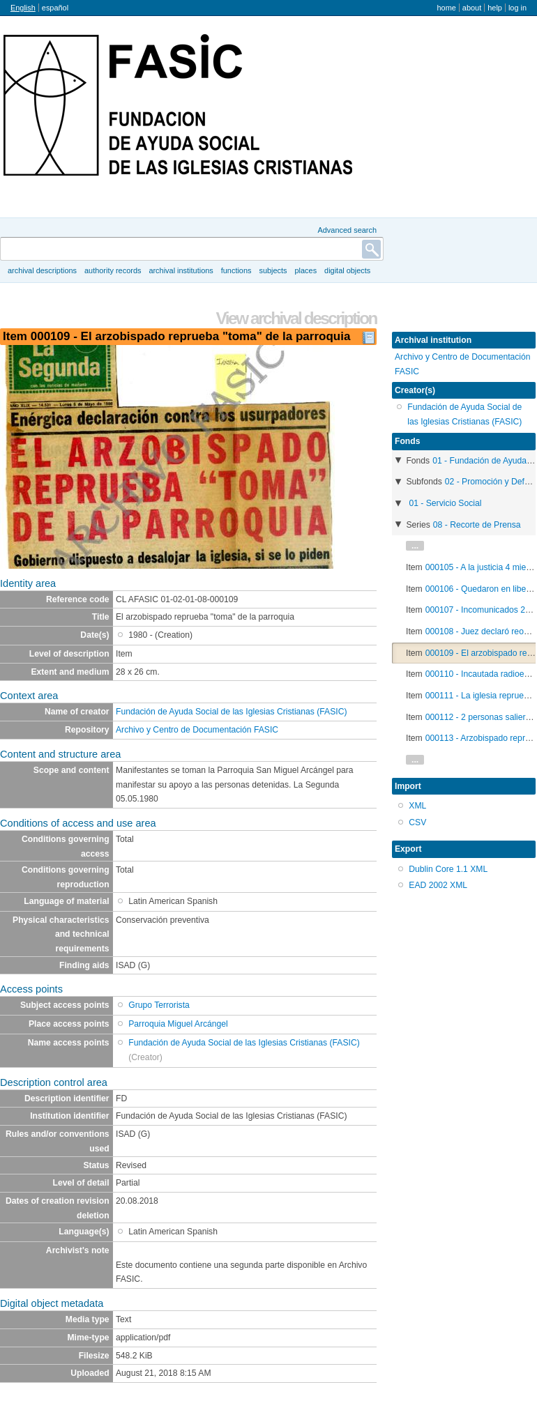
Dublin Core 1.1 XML (448, 869)
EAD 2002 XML (438, 885)
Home (446, 7)
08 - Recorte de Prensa (477, 525)
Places (306, 270)
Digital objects (347, 270)
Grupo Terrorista (159, 1005)
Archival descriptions (42, 270)
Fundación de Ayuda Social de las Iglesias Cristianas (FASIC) (231, 712)
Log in (517, 7)
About (471, 7)
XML (417, 806)
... (414, 546)
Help (494, 7)
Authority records (112, 270)
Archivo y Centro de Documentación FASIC (197, 730)
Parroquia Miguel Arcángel (178, 1024)
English (23, 7)
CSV (417, 822)
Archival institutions (181, 270)
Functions (236, 270)
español (55, 7)
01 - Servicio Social (445, 503)
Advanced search (347, 230)
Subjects (273, 270)
